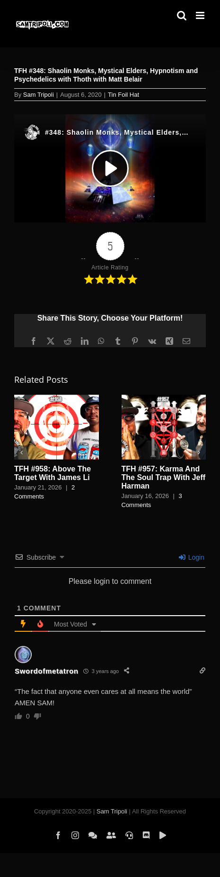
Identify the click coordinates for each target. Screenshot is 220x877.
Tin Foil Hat (123, 94)
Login (191, 557)
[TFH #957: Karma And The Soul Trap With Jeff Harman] (164, 399)
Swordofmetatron (47, 671)
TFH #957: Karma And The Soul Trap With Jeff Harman (164, 477)
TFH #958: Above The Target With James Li (52, 473)
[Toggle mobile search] (181, 15)
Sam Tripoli (38, 94)
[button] (21, 452)
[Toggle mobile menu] (201, 15)
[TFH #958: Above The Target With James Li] (56, 399)
